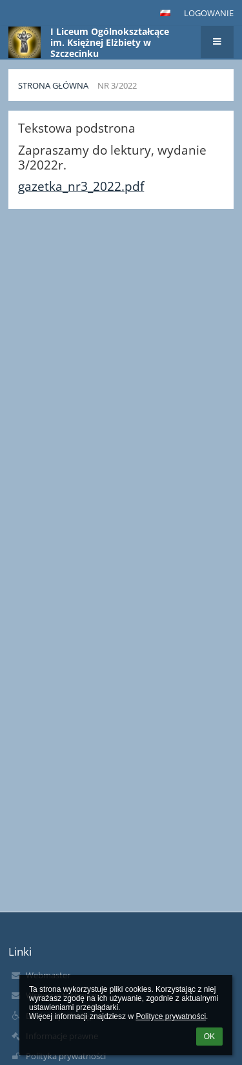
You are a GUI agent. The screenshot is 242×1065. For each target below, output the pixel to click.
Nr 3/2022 (117, 85)
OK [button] (209, 1036)
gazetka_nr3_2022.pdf (81, 186)
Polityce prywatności (171, 1016)
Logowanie (209, 13)
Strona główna (53, 85)
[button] (165, 13)
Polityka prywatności (66, 1056)
